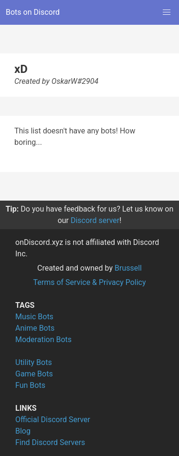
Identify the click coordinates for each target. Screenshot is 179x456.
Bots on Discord (33, 12)
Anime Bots (34, 328)
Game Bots (34, 373)
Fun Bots (30, 385)
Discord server (95, 220)
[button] (166, 12)
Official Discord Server (52, 419)
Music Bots (34, 316)
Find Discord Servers (50, 442)
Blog (23, 431)
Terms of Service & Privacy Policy (89, 282)
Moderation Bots (43, 339)
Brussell (128, 268)
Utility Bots (33, 362)
